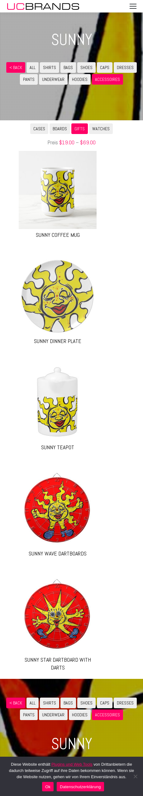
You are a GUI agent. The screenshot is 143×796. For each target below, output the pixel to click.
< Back (15, 67)
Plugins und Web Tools (72, 764)
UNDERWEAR (53, 79)
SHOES (86, 67)
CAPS (104, 67)
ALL (33, 67)
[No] (135, 776)
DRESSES (125, 67)
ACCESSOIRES (107, 79)
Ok (47, 786)
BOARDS (60, 129)
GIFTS (79, 129)
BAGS (68, 67)
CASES (39, 129)
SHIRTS (49, 67)
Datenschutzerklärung (80, 786)
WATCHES (101, 129)
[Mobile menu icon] (133, 6)
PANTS (29, 79)
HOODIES (80, 79)
